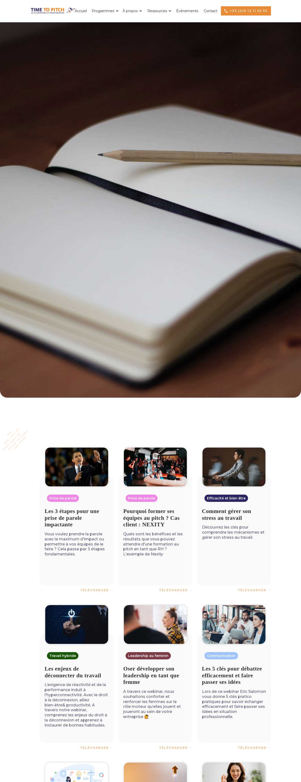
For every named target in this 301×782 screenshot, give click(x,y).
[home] (52, 9)
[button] (103, 11)
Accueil (81, 11)
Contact (210, 11)
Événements (187, 11)
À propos (130, 11)
